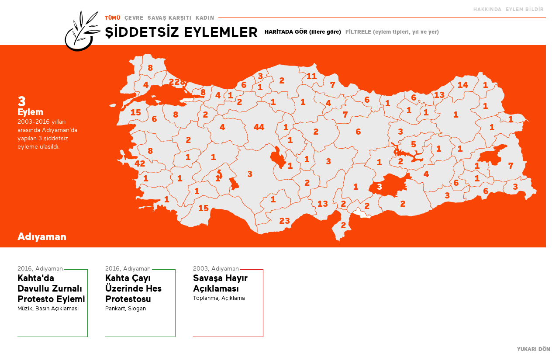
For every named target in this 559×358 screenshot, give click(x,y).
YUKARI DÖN (533, 349)
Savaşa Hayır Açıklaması (220, 283)
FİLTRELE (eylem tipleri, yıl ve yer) (392, 31)
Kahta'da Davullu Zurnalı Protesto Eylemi (51, 288)
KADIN (205, 18)
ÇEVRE (133, 18)
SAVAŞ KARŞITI (169, 18)
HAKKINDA (487, 9)
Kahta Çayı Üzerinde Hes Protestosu (133, 288)
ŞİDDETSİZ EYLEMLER (181, 32)
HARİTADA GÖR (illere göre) (303, 31)
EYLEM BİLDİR (525, 9)
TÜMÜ (112, 18)
